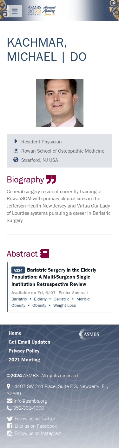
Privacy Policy (24, 350)
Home (15, 333)
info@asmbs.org (30, 401)
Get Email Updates (29, 342)
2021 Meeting (24, 359)
